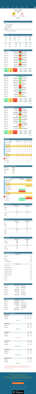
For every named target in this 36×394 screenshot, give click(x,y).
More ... (31, 103)
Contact (25, 386)
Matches (3, 7)
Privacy (14, 386)
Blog (27, 7)
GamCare (24, 380)
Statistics (22, 7)
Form (17, 7)
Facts (12, 7)
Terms (18, 386)
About (21, 386)
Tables (8, 7)
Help (10, 386)
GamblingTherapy (18, 380)
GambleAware (12, 380)
